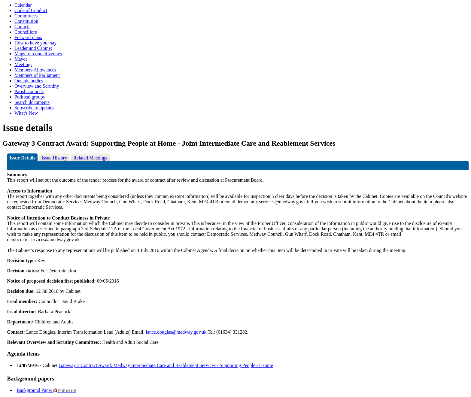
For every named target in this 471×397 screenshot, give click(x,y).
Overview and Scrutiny (36, 86)
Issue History (54, 157)
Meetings (23, 64)
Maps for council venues (38, 53)
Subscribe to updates (34, 107)
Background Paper (46, 390)
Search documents (32, 102)
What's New (26, 113)
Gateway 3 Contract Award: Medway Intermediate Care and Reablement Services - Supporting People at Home (166, 365)
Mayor (20, 59)
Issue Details (22, 157)
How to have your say (35, 42)
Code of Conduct (30, 10)
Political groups (29, 96)
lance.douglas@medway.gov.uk (176, 332)
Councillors (25, 32)
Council (22, 26)
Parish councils (29, 91)
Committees (26, 15)
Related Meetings (90, 157)
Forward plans (28, 37)
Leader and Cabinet (33, 48)
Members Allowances (35, 69)
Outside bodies (28, 80)
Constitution (26, 21)
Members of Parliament (37, 75)
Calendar (23, 5)
